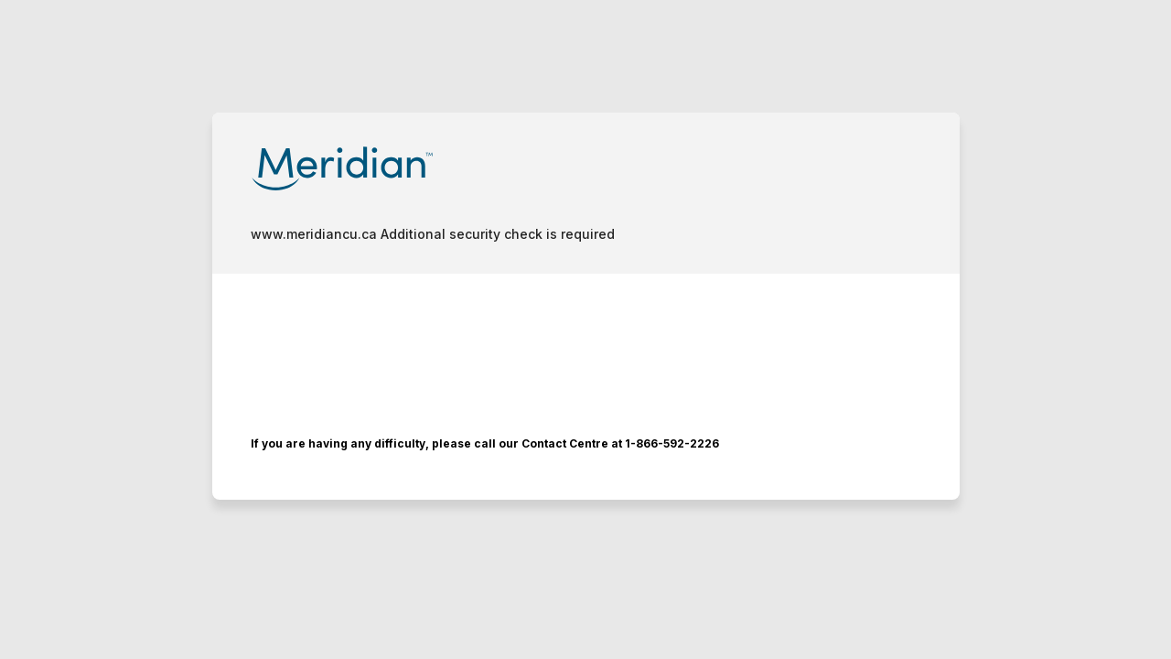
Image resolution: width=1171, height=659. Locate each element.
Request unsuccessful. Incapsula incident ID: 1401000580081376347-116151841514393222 (585, 329)
